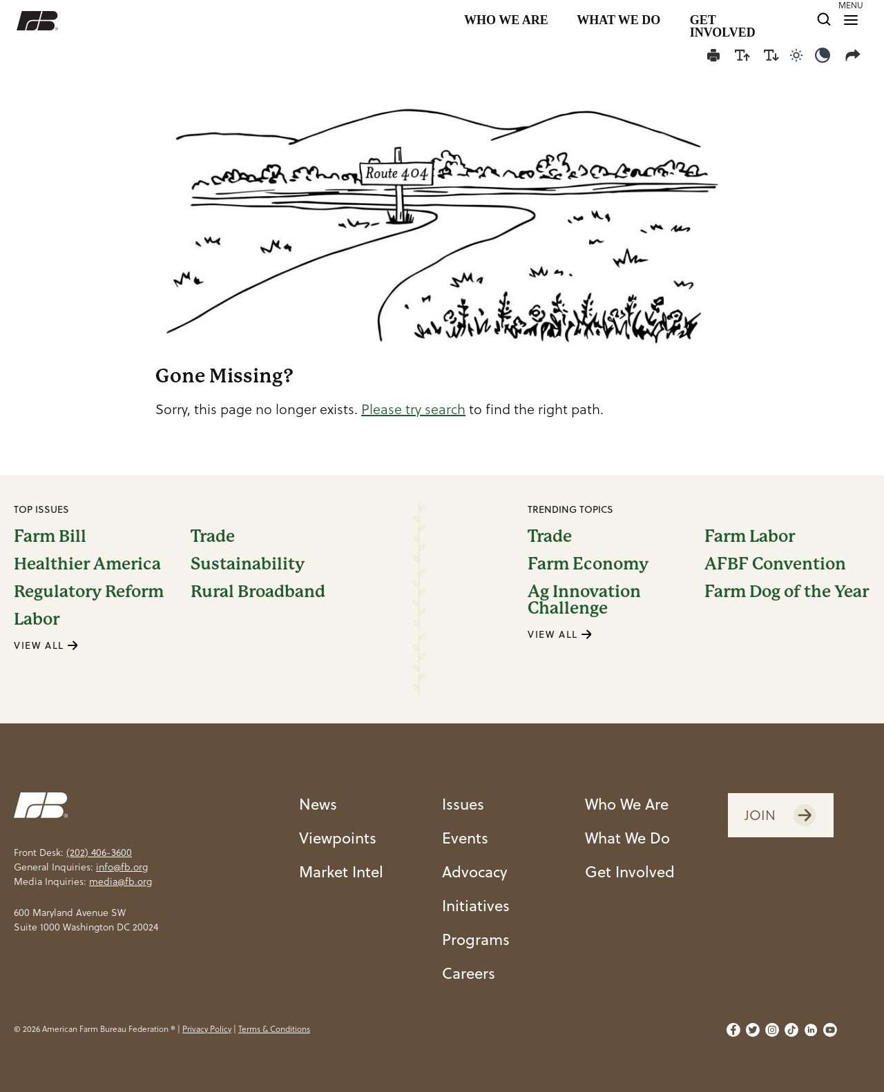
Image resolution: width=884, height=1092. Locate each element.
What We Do (627, 837)
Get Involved (630, 871)
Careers (468, 973)
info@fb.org (122, 867)
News (318, 804)
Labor (36, 619)
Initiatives (476, 905)
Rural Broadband (258, 591)
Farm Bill (50, 536)
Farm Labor (749, 536)
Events (465, 837)
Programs (476, 939)
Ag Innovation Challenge (584, 599)
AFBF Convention (775, 564)
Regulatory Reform (89, 591)
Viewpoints (337, 837)
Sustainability (248, 564)
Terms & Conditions (274, 1029)
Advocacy (475, 871)
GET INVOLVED (723, 21)
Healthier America (87, 564)
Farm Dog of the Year (786, 592)
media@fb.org (120, 881)
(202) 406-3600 (99, 852)
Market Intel (341, 871)
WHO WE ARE (506, 20)
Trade (213, 536)
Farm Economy (588, 564)
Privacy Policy (206, 1029)
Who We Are (627, 804)
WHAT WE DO (618, 20)
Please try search (413, 409)
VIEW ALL (46, 645)
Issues (463, 804)
